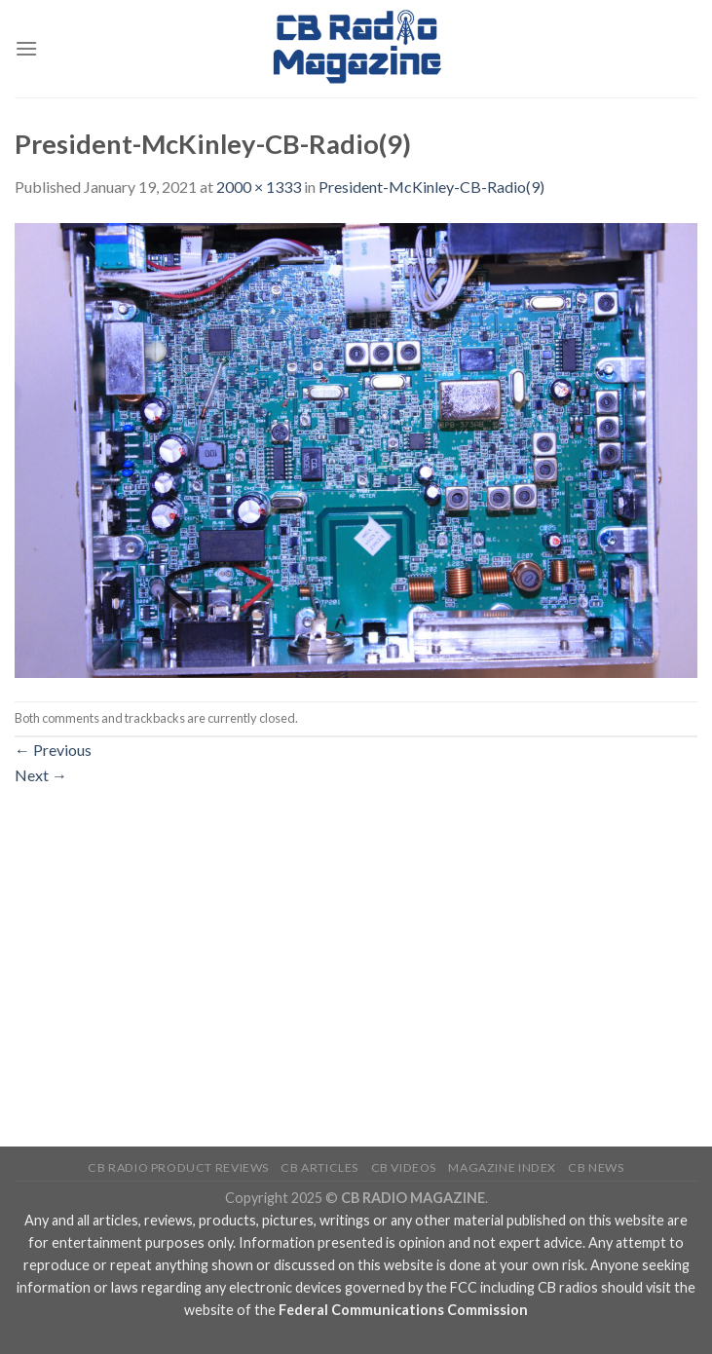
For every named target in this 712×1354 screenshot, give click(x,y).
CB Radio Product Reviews (178, 1167)
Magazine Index (502, 1167)
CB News (595, 1167)
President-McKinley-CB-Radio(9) (431, 186)
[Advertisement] (356, 932)
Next (41, 775)
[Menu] (26, 48)
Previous (53, 749)
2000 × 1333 (258, 186)
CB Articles (319, 1167)
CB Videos (404, 1167)
